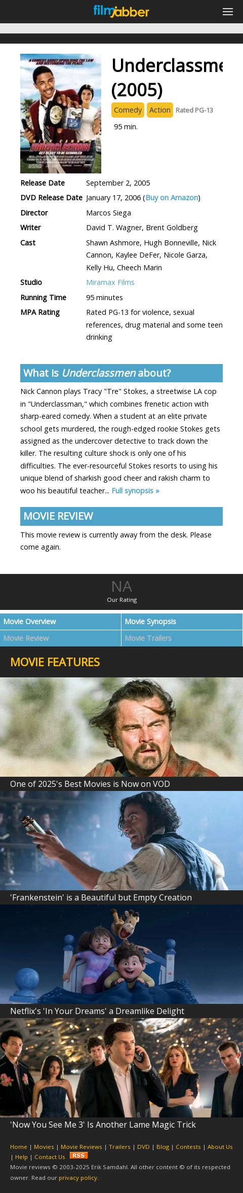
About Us (220, 1146)
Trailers (120, 1146)
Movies (44, 1146)
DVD (143, 1146)
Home (18, 1146)
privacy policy (78, 1177)
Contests (188, 1146)
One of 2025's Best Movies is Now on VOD (90, 784)
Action (160, 110)
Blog (162, 1146)
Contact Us (49, 1157)
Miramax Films (110, 282)
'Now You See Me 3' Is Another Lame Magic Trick (103, 1124)
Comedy (128, 110)
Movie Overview (29, 621)
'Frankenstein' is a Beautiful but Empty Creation (101, 897)
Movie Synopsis (150, 621)
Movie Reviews (81, 1146)
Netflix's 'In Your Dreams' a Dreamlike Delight (97, 1011)
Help (21, 1157)
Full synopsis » (135, 490)
